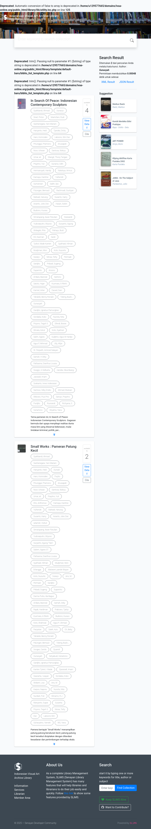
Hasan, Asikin (61, 204)
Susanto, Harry (61, 197)
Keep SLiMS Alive (113, 799)
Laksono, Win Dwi (62, 137)
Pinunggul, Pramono (42, 144)
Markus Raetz (119, 104)
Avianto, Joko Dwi (41, 204)
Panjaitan (38, 629)
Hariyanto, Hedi (40, 130)
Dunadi (57, 470)
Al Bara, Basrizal (40, 277)
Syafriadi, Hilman (65, 244)
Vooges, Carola (40, 649)
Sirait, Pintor (39, 117)
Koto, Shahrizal (40, 623)
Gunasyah (38, 303)
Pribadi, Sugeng (53, 264)
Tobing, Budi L (66, 297)
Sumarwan (38, 184)
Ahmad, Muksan (65, 390)
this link (68, 793)
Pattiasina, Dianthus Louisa (45, 556)
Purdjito (37, 403)
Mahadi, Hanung (41, 197)
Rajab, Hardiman (41, 609)
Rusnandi (51, 403)
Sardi (53, 237)
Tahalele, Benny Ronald (43, 297)
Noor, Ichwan (39, 150)
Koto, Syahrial (58, 330)
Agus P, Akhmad (40, 343)
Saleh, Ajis (54, 184)
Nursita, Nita (58, 317)
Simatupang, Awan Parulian (45, 217)
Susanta (58, 703)
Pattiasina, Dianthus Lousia (45, 363)
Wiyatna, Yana (55, 410)
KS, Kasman (39, 237)
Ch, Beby (68, 629)
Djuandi (56, 649)
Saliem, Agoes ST (41, 550)
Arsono (52, 270)
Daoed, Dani (57, 290)
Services (19, 789)
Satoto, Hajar (39, 283)
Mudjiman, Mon (40, 250)
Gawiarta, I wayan (41, 676)
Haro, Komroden (41, 137)
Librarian (19, 793)
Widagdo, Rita (39, 230)
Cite (87, 134)
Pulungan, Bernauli (41, 190)
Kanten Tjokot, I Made (43, 669)
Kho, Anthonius (40, 503)
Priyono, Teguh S (41, 323)
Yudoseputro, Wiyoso (43, 224)
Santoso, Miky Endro (42, 390)
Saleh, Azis (53, 629)
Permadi (67, 257)
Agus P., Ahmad (60, 623)
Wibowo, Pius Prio (41, 397)
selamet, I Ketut (40, 523)
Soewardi (68, 217)
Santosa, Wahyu (59, 150)
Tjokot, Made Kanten (42, 244)
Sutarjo (37, 257)
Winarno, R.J (56, 696)
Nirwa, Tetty (60, 709)
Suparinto (38, 270)
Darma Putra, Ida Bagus (44, 596)
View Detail (86, 124)
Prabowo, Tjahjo (62, 609)
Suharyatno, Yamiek (42, 723)
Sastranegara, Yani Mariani (45, 124)
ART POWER (118, 141)
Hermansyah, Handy (42, 170)
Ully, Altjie (58, 343)
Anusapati (62, 144)
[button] (54, 434)
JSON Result (126, 82)
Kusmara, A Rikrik (59, 283)
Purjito (57, 476)
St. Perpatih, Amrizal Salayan (46, 350)
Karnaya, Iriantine (41, 177)
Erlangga (37, 569)
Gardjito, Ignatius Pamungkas (46, 310)
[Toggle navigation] (143, 17)
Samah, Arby (59, 603)
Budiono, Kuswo (63, 616)
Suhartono (38, 410)
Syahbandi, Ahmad (42, 110)
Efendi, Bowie (60, 323)
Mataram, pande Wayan (58, 569)
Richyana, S (67, 403)
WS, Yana (62, 723)
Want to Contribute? (115, 807)
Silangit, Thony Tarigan (57, 157)
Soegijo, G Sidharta (42, 370)
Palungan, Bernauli (41, 643)
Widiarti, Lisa (39, 683)
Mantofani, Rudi (57, 117)
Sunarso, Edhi (57, 164)
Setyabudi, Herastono (58, 656)
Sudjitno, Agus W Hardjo (62, 337)
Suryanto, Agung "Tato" (43, 543)
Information (21, 785)
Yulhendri (59, 177)
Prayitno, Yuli (39, 164)
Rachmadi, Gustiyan (65, 190)
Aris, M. (69, 576)
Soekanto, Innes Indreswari (45, 383)
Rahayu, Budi (58, 230)
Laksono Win (49, 716)
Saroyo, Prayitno (63, 397)
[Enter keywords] (107, 788)
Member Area (22, 797)
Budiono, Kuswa (40, 210)
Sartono (57, 277)
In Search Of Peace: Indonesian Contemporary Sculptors (54, 103)
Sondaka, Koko (40, 317)
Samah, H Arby (40, 357)
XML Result (108, 82)
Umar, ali (37, 157)
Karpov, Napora (40, 689)
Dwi (35, 716)
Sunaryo (60, 110)
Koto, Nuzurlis (60, 250)
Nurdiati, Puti (39, 696)
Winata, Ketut (39, 330)
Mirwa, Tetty (52, 257)
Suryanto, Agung (66, 224)
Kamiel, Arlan (39, 290)
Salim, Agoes (39, 337)
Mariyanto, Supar (41, 703)
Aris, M (54, 683)
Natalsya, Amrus (65, 170)
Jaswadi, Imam (40, 377)
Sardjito (37, 264)
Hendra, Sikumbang (65, 370)
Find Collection (126, 787)
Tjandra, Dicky (60, 130)
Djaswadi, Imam (66, 669)
